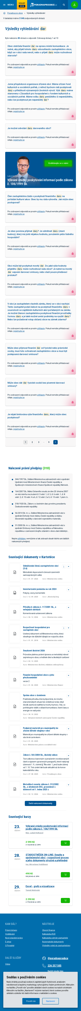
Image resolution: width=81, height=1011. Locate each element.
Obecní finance (48, 930)
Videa (7, 964)
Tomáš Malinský (33, 890)
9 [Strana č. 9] (48, 442)
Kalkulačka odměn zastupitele (55, 938)
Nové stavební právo (14, 938)
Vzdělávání (10, 934)
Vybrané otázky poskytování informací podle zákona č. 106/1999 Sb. (47, 827)
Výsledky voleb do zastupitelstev (56, 945)
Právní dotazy (11, 930)
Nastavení (50, 1001)
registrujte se (19, 67)
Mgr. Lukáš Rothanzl (34, 833)
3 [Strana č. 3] (38, 442)
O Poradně (9, 945)
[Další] (55, 442)
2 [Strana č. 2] (32, 442)
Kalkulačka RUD (49, 934)
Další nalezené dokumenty (40, 803)
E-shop (8, 942)
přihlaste (41, 64)
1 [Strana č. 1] (25, 442)
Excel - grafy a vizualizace (40, 886)
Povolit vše (31, 1001)
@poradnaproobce (58, 958)
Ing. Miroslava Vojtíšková (37, 864)
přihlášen (22, 538)
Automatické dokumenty (53, 942)
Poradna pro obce (13, 13)
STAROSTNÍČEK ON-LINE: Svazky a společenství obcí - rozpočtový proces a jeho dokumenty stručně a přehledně (47, 857)
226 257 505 (54, 965)
